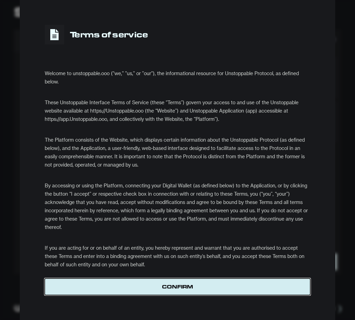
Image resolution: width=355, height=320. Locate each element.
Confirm (177, 287)
